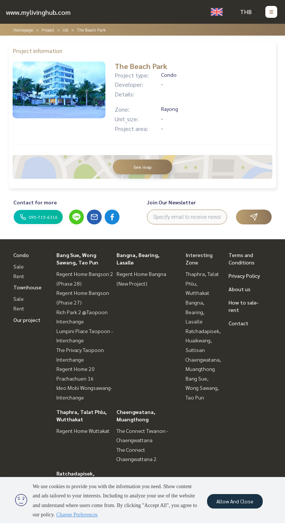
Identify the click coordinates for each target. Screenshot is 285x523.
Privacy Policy (244, 275)
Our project (26, 319)
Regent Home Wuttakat (82, 430)
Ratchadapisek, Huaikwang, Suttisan (203, 340)
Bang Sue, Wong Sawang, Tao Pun (202, 388)
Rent (18, 276)
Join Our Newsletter (171, 202)
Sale (18, 266)
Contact (238, 323)
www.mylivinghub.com (38, 12)
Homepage (23, 30)
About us (239, 289)
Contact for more (35, 202)
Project (48, 30)
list (65, 30)
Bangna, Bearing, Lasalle (195, 312)
